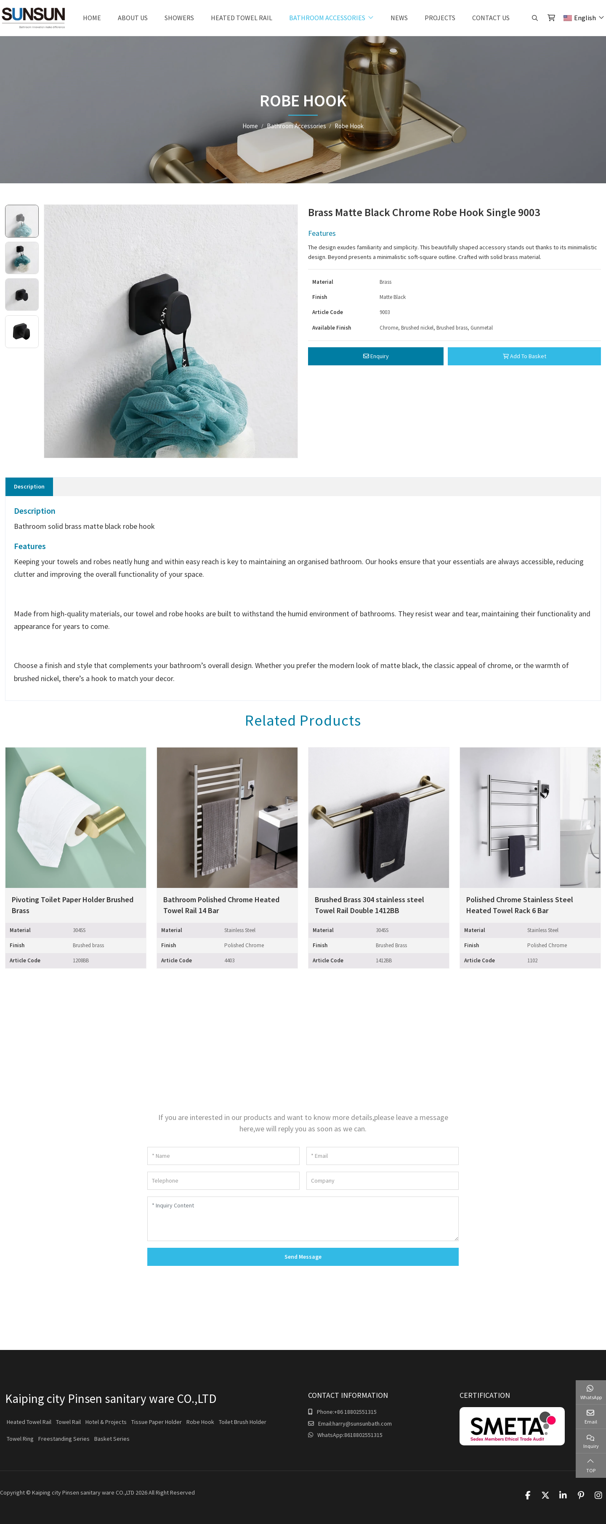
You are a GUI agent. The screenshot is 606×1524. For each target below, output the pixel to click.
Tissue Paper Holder (156, 1422)
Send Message (303, 1256)
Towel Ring (20, 1438)
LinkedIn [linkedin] (563, 1495)
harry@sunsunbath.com (362, 1423)
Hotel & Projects (106, 1422)
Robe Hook (200, 1422)
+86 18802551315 (355, 1412)
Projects (440, 17)
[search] (533, 18)
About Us (133, 17)
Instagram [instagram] (598, 1495)
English (579, 17)
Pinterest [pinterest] (580, 1495)
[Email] (382, 1156)
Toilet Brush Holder (242, 1422)
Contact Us (491, 17)
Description (29, 486)
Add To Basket (524, 356)
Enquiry (376, 356)
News (399, 17)
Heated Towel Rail (241, 17)
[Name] (223, 1156)
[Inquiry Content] (303, 1218)
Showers (179, 17)
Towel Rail (68, 1422)
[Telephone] (223, 1181)
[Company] (382, 1181)
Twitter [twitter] (545, 1495)
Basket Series (112, 1438)
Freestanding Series (64, 1438)
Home (92, 17)
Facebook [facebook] (527, 1495)
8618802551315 (363, 1435)
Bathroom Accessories (327, 17)
